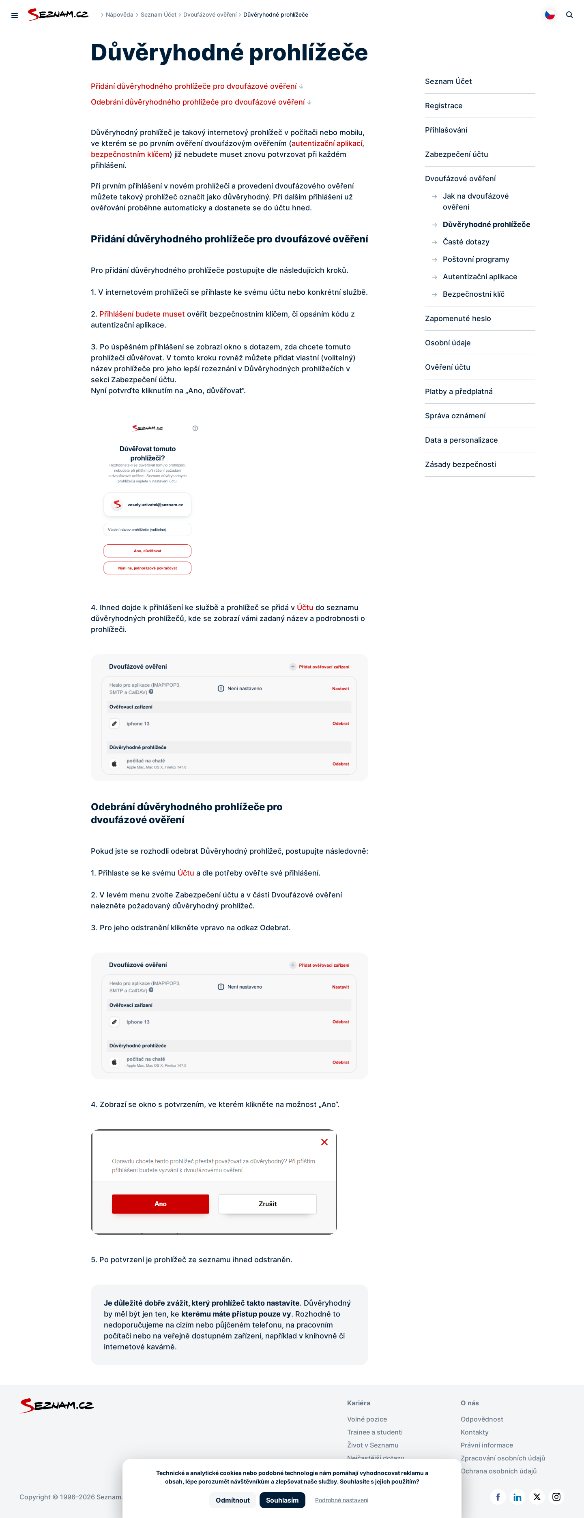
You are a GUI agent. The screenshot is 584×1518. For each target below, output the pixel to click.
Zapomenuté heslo (458, 318)
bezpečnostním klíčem (130, 154)
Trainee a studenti (375, 1432)
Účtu (305, 607)
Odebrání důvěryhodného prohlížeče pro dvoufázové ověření (198, 102)
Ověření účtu (447, 367)
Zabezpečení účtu (456, 154)
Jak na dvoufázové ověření (476, 201)
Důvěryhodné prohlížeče (486, 224)
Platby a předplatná (459, 391)
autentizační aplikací (327, 143)
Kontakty (475, 1432)
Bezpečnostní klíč (474, 294)
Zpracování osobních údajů (503, 1458)
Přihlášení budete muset (142, 314)
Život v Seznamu (373, 1445)
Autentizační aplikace (480, 276)
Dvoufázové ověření (209, 14)
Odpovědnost (482, 1419)
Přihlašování (446, 130)
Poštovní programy (476, 259)
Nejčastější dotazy (375, 1458)
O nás (470, 1403)
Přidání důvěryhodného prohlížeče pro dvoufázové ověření (193, 86)
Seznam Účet (158, 14)
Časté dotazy (466, 242)
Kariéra (358, 1403)
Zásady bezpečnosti (460, 464)
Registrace (444, 105)
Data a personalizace (461, 440)
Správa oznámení (455, 415)
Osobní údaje (448, 342)
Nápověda (119, 14)
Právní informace (487, 1445)
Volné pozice (367, 1419)
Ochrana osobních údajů (499, 1471)
